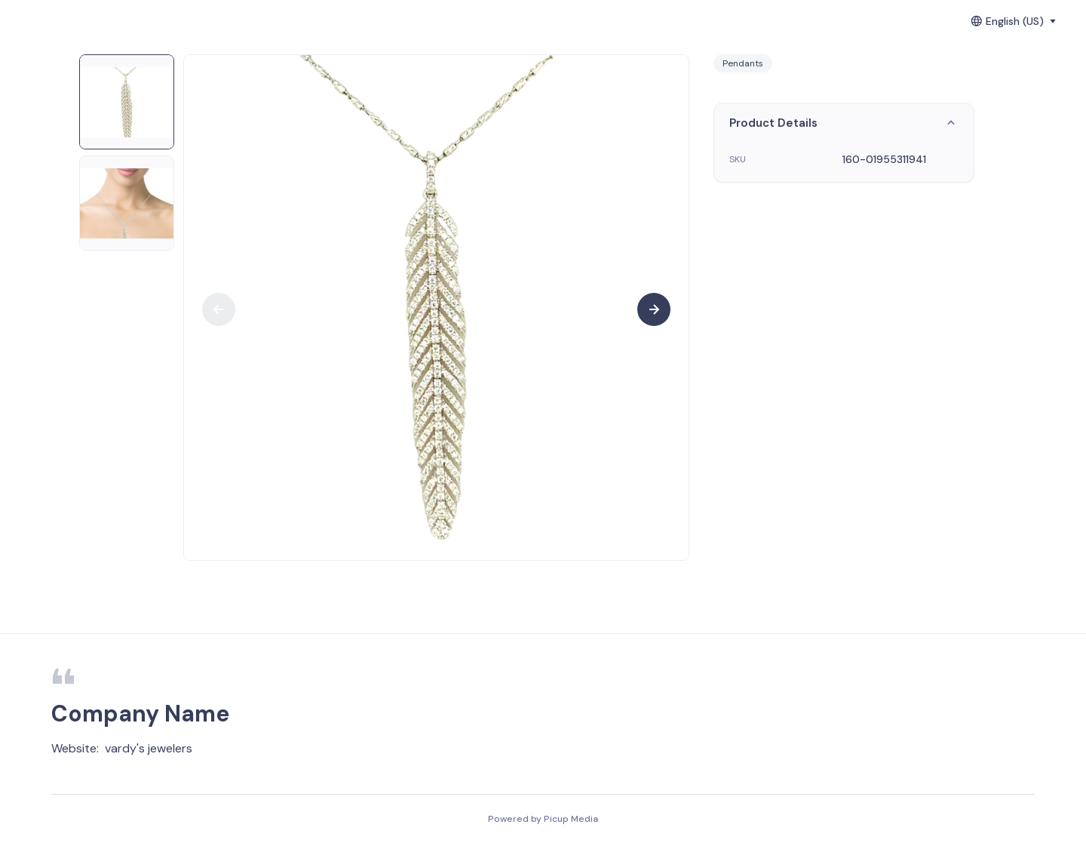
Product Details (844, 123)
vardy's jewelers (148, 748)
